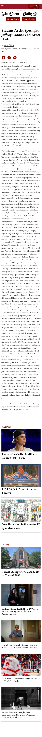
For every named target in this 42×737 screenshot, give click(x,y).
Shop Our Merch (13, 19)
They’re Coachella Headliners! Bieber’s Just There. (19, 456)
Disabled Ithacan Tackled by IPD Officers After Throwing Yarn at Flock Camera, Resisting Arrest (19, 611)
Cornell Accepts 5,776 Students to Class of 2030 (20, 573)
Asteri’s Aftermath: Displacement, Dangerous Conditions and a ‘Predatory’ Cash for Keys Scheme (19, 715)
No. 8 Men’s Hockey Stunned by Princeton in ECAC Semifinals (20, 680)
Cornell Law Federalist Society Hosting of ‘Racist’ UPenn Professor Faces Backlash (19, 646)
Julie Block (9, 45)
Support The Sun (29, 19)
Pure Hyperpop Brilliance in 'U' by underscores (20, 526)
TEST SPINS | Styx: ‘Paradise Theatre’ (19, 491)
